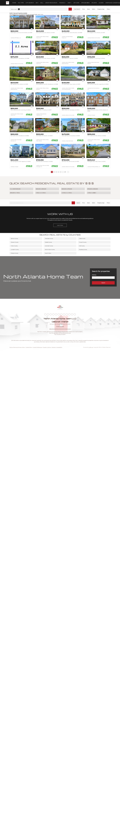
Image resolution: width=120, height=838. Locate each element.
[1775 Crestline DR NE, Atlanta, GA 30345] (98, 125)
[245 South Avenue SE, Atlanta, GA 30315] (47, 22)
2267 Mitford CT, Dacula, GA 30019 (70, 58)
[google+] (72, 314)
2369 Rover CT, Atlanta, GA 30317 (43, 110)
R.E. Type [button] (21, 2)
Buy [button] (37, 2)
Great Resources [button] (51, 2)
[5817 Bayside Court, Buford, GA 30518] (22, 74)
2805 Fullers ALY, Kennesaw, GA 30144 (70, 110)
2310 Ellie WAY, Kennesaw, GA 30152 (44, 161)
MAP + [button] (70, 2)
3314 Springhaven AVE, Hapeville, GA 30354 (21, 161)
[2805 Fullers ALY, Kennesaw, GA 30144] (73, 99)
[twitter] (51, 314)
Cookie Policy (29, 347)
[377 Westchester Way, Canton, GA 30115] (73, 74)
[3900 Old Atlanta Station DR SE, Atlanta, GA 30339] (98, 99)
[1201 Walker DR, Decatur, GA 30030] (47, 125)
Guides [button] (101, 2)
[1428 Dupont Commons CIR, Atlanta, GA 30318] (22, 22)
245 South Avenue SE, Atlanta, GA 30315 (45, 32)
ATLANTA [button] (94, 2)
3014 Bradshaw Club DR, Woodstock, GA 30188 (47, 84)
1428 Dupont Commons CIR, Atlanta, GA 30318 (21, 32)
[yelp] (56, 314)
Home (14, 2)
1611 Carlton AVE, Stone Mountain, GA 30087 (72, 32)
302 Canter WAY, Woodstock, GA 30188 (20, 135)
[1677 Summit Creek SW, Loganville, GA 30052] (98, 74)
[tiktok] (64, 314)
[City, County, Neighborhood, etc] (42, 202)
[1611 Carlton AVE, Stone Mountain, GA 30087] (73, 22)
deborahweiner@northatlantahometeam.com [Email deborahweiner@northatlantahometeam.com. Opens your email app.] (60, 329)
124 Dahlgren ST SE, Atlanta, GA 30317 (96, 32)
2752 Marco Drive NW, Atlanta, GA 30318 (45, 58)
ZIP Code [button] (76, 2)
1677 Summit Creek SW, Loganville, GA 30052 (98, 84)
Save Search (77, 9)
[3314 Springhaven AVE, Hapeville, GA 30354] (22, 151)
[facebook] (45, 314)
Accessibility (59, 347)
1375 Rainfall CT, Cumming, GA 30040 (96, 58)
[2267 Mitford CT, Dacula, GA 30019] (73, 48)
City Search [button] (30, 2)
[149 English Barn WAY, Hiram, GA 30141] (98, 151)
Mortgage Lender (112, 2)
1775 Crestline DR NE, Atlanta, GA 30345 (96, 135)
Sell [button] (41, 2)
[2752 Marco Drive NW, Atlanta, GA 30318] (47, 48)
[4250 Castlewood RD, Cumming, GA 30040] (22, 99)
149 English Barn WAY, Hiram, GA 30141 (96, 161)
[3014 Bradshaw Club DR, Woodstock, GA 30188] (47, 74)
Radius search (15, 9)
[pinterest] (69, 314)
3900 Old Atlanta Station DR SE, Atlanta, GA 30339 (97, 110)
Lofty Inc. (91, 347)
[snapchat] (67, 314)
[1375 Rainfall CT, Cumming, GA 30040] (98, 48)
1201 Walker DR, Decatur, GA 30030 (44, 135)
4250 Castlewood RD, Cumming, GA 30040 (21, 110)
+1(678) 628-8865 (60, 326)
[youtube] (61, 314)
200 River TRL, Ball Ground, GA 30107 (70, 161)
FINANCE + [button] (62, 2)
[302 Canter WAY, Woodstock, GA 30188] (22, 125)
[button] (7, 2)
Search (78, 202)
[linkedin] (48, 314)
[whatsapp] (75, 314)
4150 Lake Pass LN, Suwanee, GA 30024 (71, 135)
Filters (108, 9)
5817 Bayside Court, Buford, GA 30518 (19, 84)
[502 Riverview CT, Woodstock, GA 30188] (22, 48)
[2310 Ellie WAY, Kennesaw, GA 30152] (47, 151)
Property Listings (47, 347)
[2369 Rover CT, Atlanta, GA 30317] (47, 99)
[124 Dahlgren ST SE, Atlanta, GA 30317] (98, 22)
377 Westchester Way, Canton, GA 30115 (71, 84)
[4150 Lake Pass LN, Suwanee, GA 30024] (73, 125)
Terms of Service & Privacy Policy (17, 347)
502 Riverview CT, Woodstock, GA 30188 (20, 58)
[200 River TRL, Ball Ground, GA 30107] (73, 151)
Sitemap (54, 347)
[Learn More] (60, 225)
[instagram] (59, 314)
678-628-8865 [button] (85, 2)
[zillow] (53, 314)
